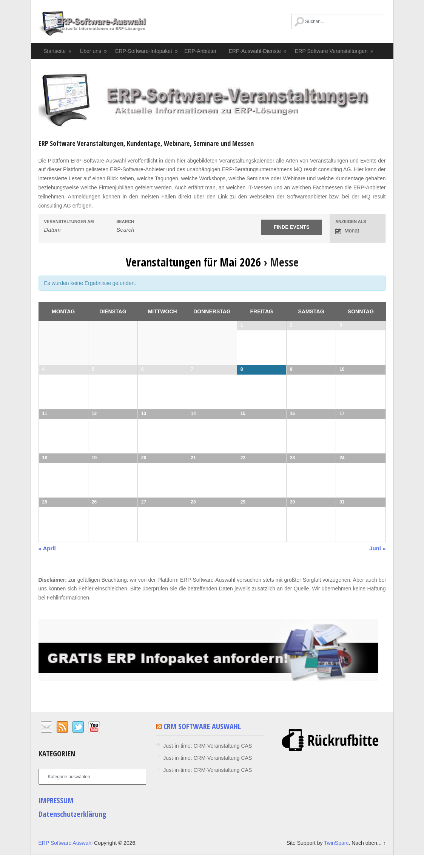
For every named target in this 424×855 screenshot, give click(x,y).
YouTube (94, 727)
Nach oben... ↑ (368, 843)
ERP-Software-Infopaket (146, 51)
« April (47, 548)
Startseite (57, 51)
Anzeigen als (350, 222)
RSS (62, 727)
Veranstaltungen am (69, 222)
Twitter (78, 727)
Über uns (93, 51)
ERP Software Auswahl (92, 24)
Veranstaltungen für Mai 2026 (193, 262)
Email (46, 727)
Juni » (377, 548)
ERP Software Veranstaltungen (334, 51)
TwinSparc (336, 843)
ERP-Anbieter (200, 51)
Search (125, 222)
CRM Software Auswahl (202, 726)
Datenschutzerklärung (72, 814)
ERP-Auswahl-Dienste (258, 51)
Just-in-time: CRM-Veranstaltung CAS (207, 746)
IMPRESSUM (56, 800)
